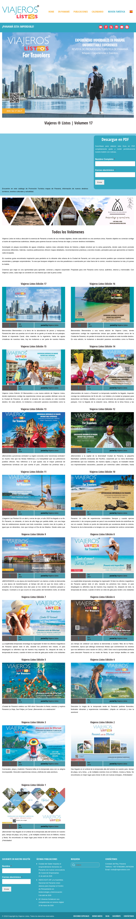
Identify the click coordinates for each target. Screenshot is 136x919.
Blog (107, 914)
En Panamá (64, 11)
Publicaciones (81, 11)
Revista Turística (116, 11)
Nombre (6, 866)
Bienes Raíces (97, 914)
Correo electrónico (105, 170)
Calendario (97, 11)
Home (51, 11)
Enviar (99, 182)
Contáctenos (129, 914)
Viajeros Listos (53, 325)
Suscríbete (116, 914)
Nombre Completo (105, 159)
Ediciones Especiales (81, 914)
